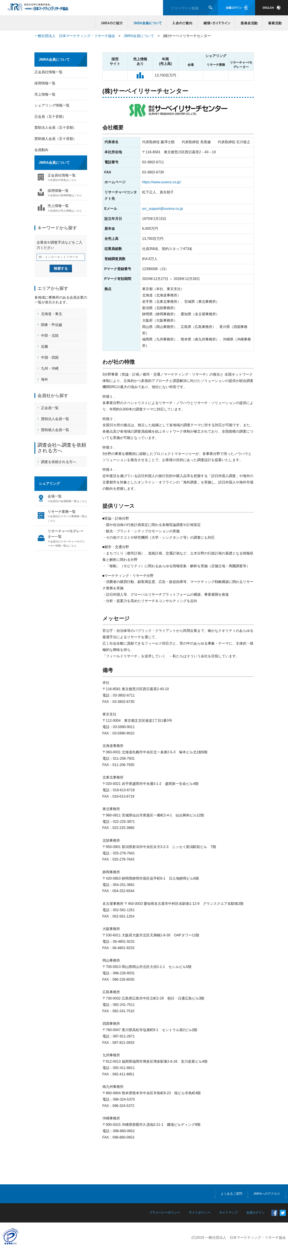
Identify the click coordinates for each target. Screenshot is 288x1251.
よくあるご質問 (231, 1193)
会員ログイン (236, 7)
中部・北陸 (50, 335)
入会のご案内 (182, 23)
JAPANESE (271, 7)
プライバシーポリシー (164, 1212)
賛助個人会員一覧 (55, 430)
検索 (210, 7)
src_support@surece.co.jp (162, 208)
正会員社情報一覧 (48, 72)
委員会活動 (249, 23)
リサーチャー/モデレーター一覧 (67, 538)
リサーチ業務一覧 (67, 516)
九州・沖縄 (50, 368)
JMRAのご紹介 (111, 23)
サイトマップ (228, 1212)
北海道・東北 (51, 314)
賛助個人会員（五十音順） (55, 139)
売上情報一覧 (44, 94)
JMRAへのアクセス (266, 1193)
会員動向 (41, 150)
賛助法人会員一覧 (55, 419)
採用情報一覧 (44, 83)
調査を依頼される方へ (58, 462)
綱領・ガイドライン (216, 23)
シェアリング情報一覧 (52, 105)
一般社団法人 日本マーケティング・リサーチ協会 (74, 36)
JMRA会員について (147, 23)
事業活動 (274, 23)
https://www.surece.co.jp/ (161, 182)
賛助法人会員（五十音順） (55, 127)
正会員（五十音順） (50, 116)
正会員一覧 (50, 408)
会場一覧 (67, 498)
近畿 (44, 346)
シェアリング (49, 483)
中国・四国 (50, 357)
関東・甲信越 (51, 325)
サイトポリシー (199, 1212)
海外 (44, 379)
